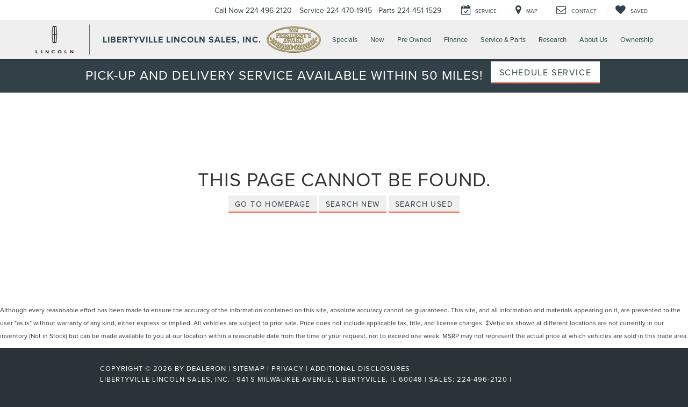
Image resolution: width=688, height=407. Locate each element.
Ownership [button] (636, 39)
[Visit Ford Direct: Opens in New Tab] (517, 379)
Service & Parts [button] (503, 39)
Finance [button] (456, 39)
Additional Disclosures (360, 368)
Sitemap (249, 368)
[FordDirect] (65, 379)
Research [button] (553, 39)
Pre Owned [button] (414, 39)
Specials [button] (344, 39)
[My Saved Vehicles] (631, 10)
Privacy (287, 368)
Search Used (424, 204)
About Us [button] (593, 39)
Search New (353, 204)
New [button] (377, 39)
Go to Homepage (273, 204)
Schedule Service (545, 72)
